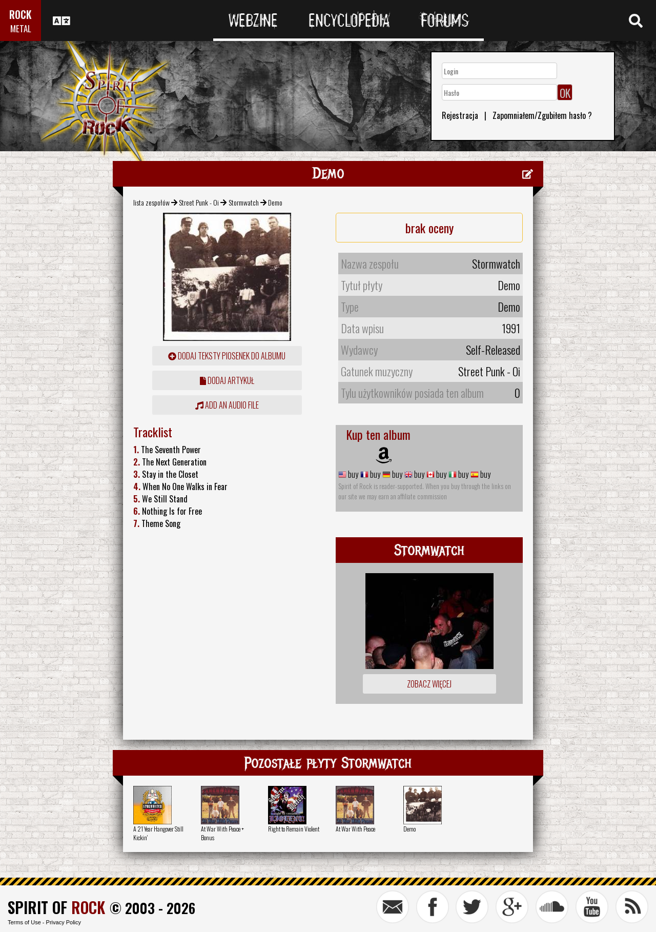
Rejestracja (460, 115)
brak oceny (429, 227)
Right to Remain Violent (293, 828)
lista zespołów (151, 202)
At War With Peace (355, 828)
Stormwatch (244, 202)
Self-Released (493, 349)
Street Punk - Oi (199, 202)
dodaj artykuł (227, 380)
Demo (409, 828)
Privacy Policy (63, 922)
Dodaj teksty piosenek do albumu (226, 356)
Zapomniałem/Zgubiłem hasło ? (542, 115)
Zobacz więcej (429, 684)
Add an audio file (227, 405)
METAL (20, 28)
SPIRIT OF (56, 907)
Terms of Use (24, 922)
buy (352, 474)
